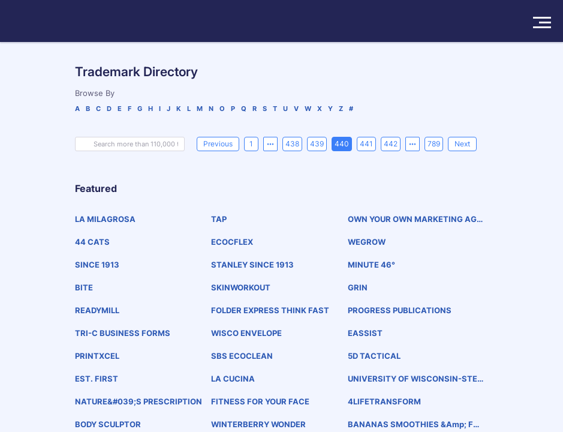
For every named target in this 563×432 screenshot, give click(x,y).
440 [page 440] (342, 143)
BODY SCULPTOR (108, 424)
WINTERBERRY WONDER (258, 424)
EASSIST (365, 333)
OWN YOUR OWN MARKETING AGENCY (414, 219)
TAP (219, 219)
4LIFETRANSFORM (384, 401)
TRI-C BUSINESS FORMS (122, 333)
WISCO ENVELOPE (246, 333)
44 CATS (92, 242)
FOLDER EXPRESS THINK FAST (270, 310)
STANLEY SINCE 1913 (252, 264)
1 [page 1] (251, 143)
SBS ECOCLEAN (242, 356)
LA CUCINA (233, 378)
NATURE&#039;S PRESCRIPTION (138, 401)
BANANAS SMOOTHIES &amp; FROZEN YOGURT (413, 424)
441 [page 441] (366, 143)
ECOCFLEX (232, 242)
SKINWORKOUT (240, 287)
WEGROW (367, 242)
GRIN (358, 287)
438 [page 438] (292, 143)
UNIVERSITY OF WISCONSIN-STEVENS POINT (415, 379)
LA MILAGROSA (105, 219)
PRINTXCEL (97, 356)
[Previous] (218, 144)
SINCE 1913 (97, 264)
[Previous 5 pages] (270, 144)
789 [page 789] (433, 143)
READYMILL (97, 310)
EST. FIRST (96, 378)
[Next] (462, 144)
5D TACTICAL (374, 356)
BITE (84, 287)
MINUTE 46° (371, 264)
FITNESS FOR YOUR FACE (260, 401)
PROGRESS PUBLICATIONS (399, 310)
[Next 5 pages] (412, 144)
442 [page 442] (391, 143)
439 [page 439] (317, 143)
